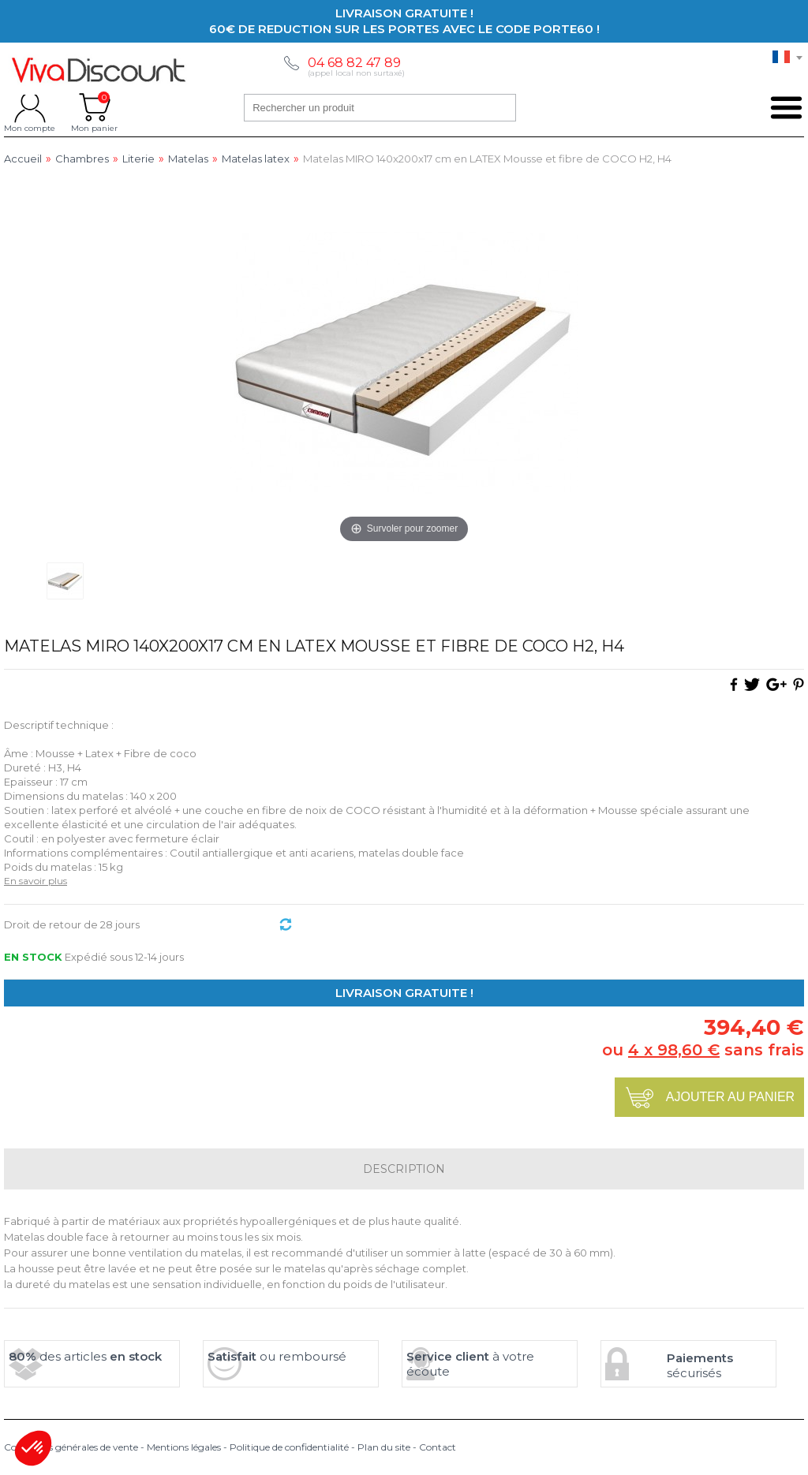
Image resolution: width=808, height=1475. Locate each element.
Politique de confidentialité (289, 1447)
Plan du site (383, 1447)
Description (404, 1169)
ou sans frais (703, 1049)
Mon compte (29, 107)
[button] (33, 1448)
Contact (437, 1447)
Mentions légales (184, 1447)
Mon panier (94, 107)
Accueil (23, 159)
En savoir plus (35, 881)
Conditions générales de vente (71, 1447)
